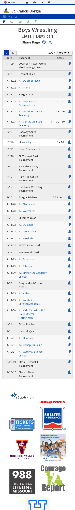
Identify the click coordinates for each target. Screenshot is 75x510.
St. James (28, 224)
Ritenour (28, 266)
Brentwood (29, 259)
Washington (28, 142)
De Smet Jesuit (31, 80)
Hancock (28, 338)
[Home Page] (28, 2)
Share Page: (31, 42)
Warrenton (29, 211)
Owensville (29, 204)
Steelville (28, 238)
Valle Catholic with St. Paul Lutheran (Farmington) (33, 313)
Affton (26, 293)
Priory (26, 87)
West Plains (30, 231)
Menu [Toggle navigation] (10, 16)
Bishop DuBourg (32, 345)
